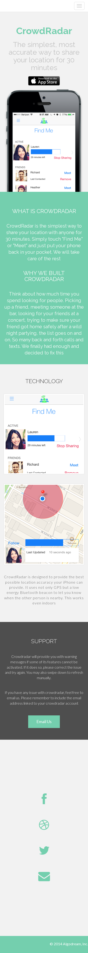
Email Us (44, 721)
